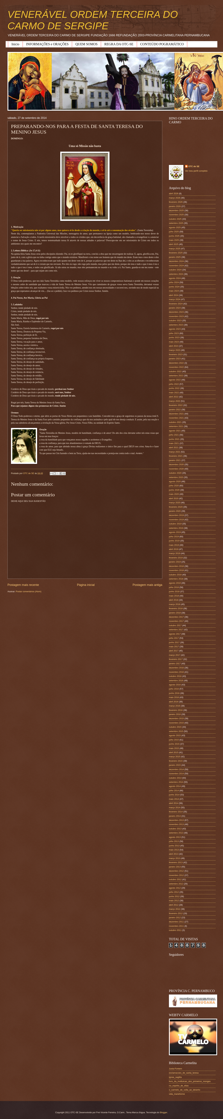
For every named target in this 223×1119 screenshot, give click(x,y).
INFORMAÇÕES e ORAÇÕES (47, 44)
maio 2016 (174, 697)
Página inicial (86, 585)
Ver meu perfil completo (196, 171)
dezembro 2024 (176, 261)
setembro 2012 (176, 883)
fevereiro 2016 (176, 710)
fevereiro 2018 (176, 608)
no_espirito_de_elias (179, 1085)
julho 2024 (174, 282)
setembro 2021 (176, 426)
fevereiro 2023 (176, 354)
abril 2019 (173, 549)
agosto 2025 (175, 227)
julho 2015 (174, 740)
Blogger (163, 1112)
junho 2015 (174, 744)
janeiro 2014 (175, 816)
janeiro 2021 (175, 460)
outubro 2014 (175, 778)
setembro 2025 (176, 223)
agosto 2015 (175, 735)
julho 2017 (174, 638)
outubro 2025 (175, 219)
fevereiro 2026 (176, 202)
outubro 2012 (175, 879)
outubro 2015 (175, 727)
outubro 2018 (175, 574)
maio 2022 (174, 392)
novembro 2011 (176, 926)
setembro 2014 (176, 782)
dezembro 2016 (176, 667)
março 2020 (174, 502)
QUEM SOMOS (86, 44)
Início (15, 44)
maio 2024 (174, 291)
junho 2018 (174, 591)
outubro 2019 (175, 523)
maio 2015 (174, 748)
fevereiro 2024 (176, 303)
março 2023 (174, 350)
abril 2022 (173, 396)
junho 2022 (174, 388)
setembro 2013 (176, 833)
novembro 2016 (176, 672)
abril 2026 (173, 193)
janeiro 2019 (175, 562)
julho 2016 (174, 689)
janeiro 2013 (175, 867)
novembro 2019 (176, 519)
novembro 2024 (176, 265)
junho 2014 (174, 794)
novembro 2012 (176, 875)
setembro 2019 (176, 528)
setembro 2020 (176, 477)
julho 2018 (174, 587)
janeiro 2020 (175, 511)
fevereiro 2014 (176, 811)
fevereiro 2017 (176, 659)
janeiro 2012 (175, 917)
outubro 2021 (175, 422)
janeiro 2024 (175, 308)
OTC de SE (194, 166)
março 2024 (174, 299)
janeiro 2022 (175, 409)
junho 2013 (174, 845)
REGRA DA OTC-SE (118, 44)
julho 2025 (174, 231)
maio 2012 (174, 900)
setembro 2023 (176, 325)
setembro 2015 (176, 731)
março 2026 (174, 198)
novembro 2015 (176, 723)
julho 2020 (174, 485)
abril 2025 (173, 244)
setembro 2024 (176, 274)
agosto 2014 (175, 786)
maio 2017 (174, 646)
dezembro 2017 (176, 617)
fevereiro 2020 (176, 507)
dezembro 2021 (176, 413)
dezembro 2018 (176, 566)
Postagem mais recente (23, 585)
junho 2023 (174, 337)
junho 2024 (174, 286)
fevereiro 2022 (176, 405)
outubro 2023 (175, 320)
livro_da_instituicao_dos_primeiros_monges (190, 1081)
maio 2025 (174, 240)
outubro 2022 (175, 371)
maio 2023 (174, 342)
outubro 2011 (175, 930)
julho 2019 (174, 536)
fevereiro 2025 (176, 252)
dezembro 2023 (176, 312)
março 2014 (174, 807)
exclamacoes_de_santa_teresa (184, 1073)
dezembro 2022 (176, 363)
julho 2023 (174, 333)
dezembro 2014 (176, 769)
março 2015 (174, 756)
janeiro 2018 (175, 613)
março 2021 (174, 452)
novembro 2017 (176, 621)
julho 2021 (174, 435)
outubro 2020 (175, 473)
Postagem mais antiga (147, 585)
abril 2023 (173, 346)
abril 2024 (173, 295)
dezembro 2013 (176, 820)
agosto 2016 (175, 684)
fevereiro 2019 (176, 557)
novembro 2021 (176, 418)
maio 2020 (174, 494)
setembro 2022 (176, 375)
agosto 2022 (175, 379)
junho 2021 (174, 439)
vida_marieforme (177, 1094)
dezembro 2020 (176, 464)
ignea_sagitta (175, 1077)
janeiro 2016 (175, 714)
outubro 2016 (175, 676)
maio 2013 (174, 850)
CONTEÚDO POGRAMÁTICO (162, 44)
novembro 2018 (176, 570)
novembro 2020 (176, 469)
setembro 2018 (176, 579)
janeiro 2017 (175, 663)
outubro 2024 (175, 269)
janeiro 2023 (175, 358)
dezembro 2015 (176, 718)
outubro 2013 (175, 828)
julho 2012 (174, 892)
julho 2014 (174, 790)
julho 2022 (174, 384)
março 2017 (174, 655)
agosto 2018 (175, 583)
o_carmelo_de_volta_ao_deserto (184, 1090)
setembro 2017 (176, 629)
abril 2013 (173, 854)
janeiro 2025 (175, 257)
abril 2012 (173, 905)
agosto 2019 (175, 532)
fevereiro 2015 (176, 761)
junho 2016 (174, 693)
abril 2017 (173, 650)
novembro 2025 (176, 214)
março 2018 (174, 604)
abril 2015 (173, 752)
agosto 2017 (175, 634)
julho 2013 (174, 841)
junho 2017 (174, 642)
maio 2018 (174, 596)
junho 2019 (174, 540)
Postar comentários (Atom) (28, 591)
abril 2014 (173, 803)
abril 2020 (173, 498)
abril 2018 (173, 600)
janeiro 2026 (175, 206)
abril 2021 (173, 447)
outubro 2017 (175, 625)
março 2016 (174, 706)
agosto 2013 (175, 837)
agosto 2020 (175, 481)
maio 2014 (174, 799)
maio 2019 (174, 545)
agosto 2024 (175, 278)
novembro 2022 (176, 367)
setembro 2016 (176, 680)
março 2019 (174, 553)
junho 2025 (174, 236)
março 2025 (174, 248)
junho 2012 (174, 896)
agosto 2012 (175, 888)
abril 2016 (173, 701)
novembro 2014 (176, 773)
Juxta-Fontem (175, 1068)
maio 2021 (174, 443)
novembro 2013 (176, 824)
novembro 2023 (176, 316)
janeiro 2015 (175, 765)
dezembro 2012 (176, 871)
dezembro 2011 (176, 921)
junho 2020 (174, 490)
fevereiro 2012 (176, 913)
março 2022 (174, 401)
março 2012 (174, 909)
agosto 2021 (175, 430)
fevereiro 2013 (176, 862)
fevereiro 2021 (176, 456)
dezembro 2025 (176, 210)
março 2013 (174, 858)
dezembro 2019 (176, 515)
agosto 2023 (175, 329)
